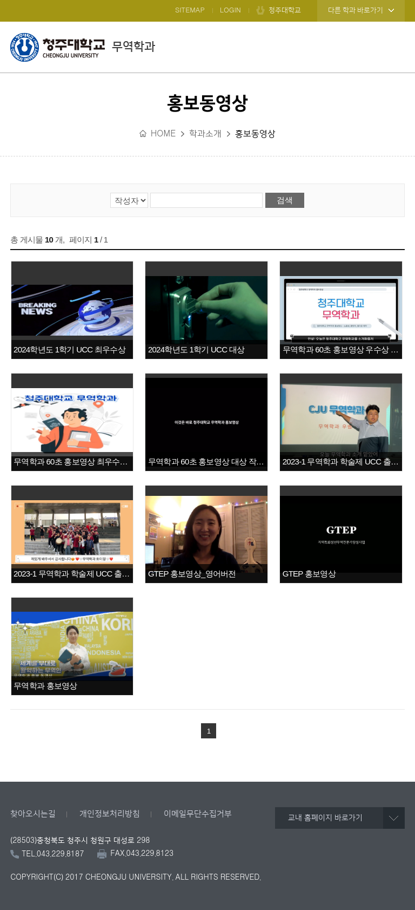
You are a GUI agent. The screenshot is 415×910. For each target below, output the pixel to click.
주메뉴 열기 (394, 47)
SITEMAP (190, 10)
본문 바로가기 (207, 0)
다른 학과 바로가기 (355, 10)
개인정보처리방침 (109, 814)
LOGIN (230, 10)
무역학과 (82, 47)
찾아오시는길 (33, 814)
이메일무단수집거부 (198, 814)
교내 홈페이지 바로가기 (325, 818)
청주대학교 (285, 10)
